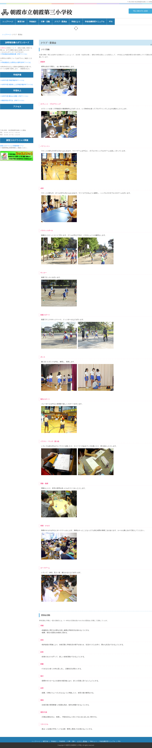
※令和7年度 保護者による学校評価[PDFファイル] (16, 84)
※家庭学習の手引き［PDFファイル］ (12, 100)
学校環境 (62, 741)
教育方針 (21, 22)
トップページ (7, 22)
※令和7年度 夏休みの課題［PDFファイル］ (14, 96)
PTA (110, 22)
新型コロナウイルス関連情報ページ (11, 146)
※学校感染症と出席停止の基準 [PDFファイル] (15, 62)
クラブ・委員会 (60, 22)
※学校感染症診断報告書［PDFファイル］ (14, 54)
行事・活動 (45, 22)
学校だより (75, 22)
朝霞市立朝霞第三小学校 (37, 12)
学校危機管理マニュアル (94, 22)
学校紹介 (32, 22)
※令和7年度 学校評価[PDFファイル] (12, 80)
